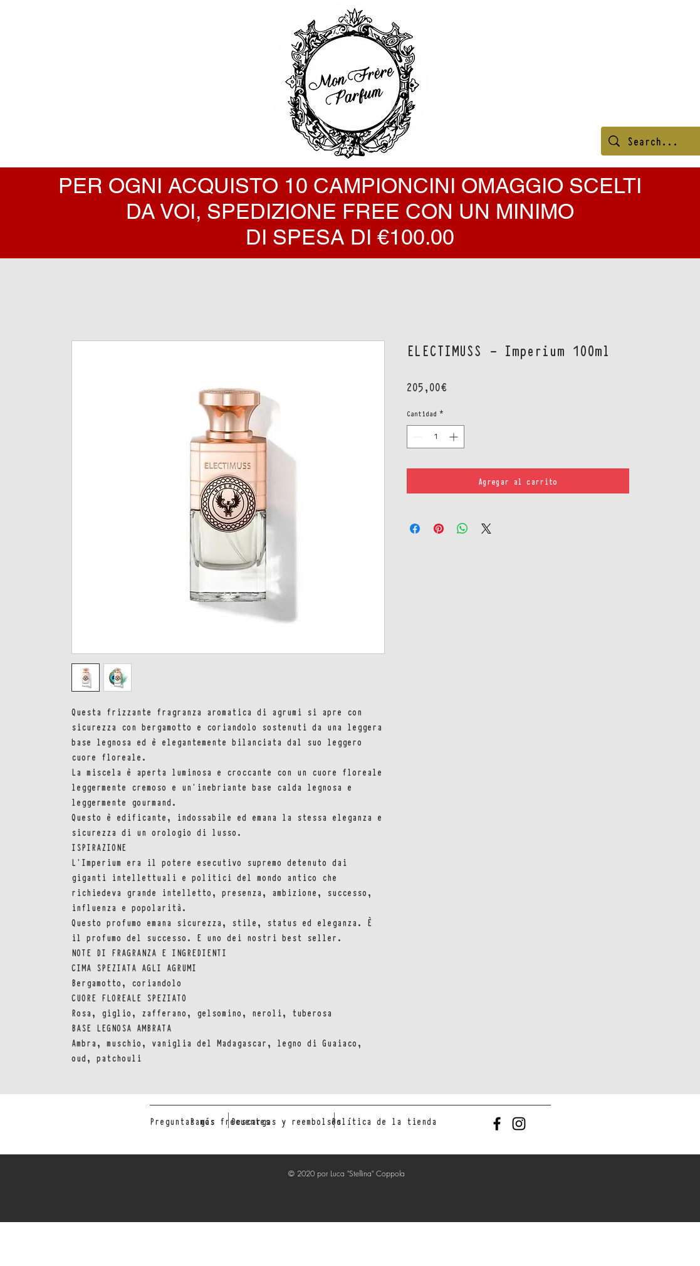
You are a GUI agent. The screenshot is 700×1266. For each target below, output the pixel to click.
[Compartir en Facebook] (414, 528)
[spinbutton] (435, 437)
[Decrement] (416, 437)
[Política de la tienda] (384, 1121)
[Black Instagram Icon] (519, 1123)
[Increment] (454, 437)
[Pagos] (202, 1121)
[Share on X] (486, 528)
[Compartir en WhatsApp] (462, 528)
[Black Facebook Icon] (497, 1123)
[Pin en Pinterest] (438, 528)
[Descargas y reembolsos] (286, 1121)
